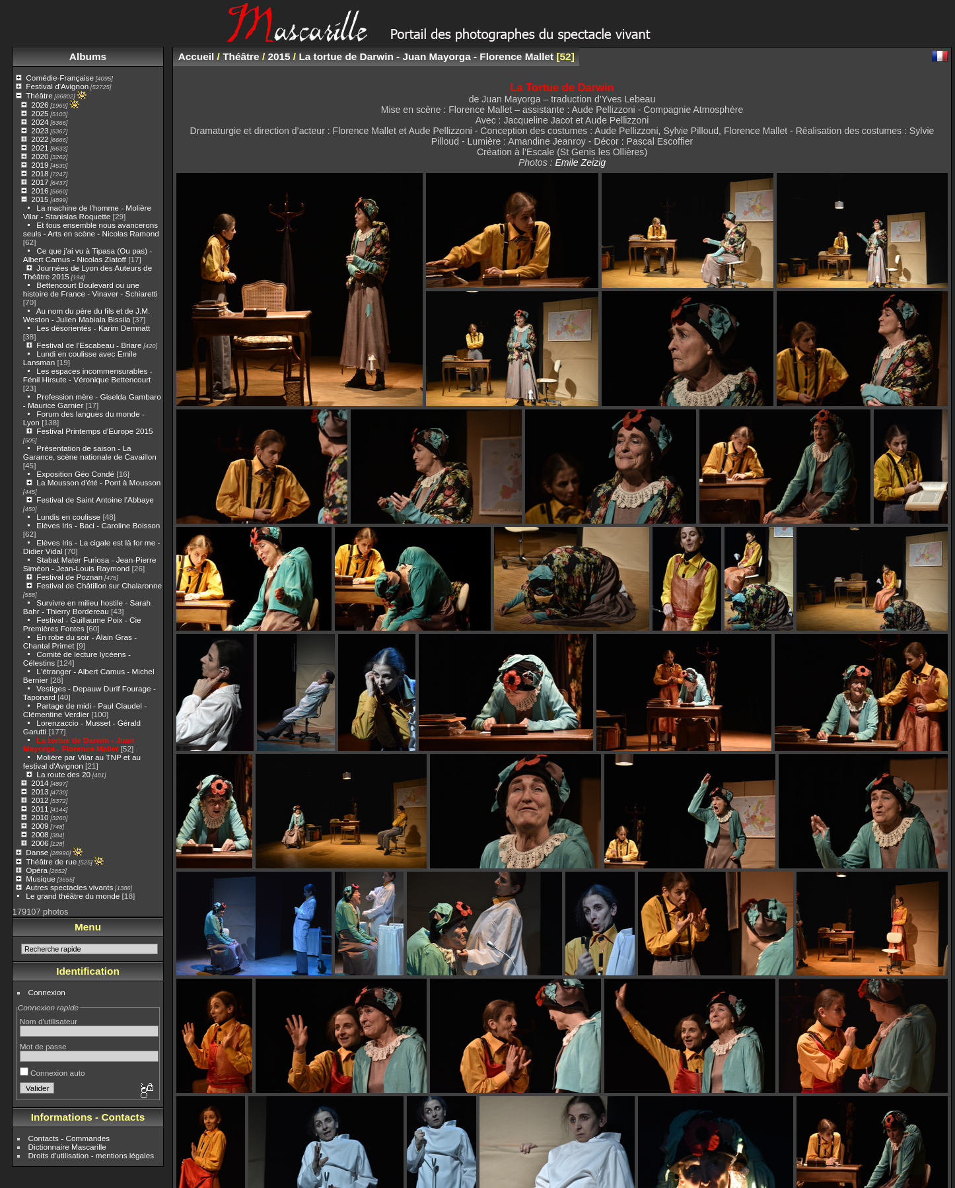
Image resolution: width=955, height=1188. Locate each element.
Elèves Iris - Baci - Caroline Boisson (98, 525)
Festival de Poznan (69, 577)
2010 (39, 817)
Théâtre (39, 95)
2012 (39, 800)
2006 (39, 843)
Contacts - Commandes (69, 1138)
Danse (37, 852)
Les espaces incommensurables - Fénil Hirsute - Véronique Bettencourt (88, 375)
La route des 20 (63, 774)
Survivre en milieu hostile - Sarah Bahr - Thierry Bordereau (87, 606)
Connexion (46, 992)
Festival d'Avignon (57, 86)
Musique (40, 878)
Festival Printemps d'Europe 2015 (94, 431)
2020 (39, 156)
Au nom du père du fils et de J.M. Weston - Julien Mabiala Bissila (87, 315)
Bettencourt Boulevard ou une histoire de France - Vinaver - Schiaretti (90, 289)
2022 (39, 139)
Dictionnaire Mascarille (67, 1146)
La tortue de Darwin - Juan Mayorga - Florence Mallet (78, 744)
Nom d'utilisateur (48, 1021)
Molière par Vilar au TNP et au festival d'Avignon (82, 761)
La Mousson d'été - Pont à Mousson (98, 482)
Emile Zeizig (580, 162)
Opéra (37, 870)
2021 (39, 147)
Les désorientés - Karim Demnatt (93, 328)
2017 (39, 182)
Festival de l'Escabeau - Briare (88, 345)
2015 (39, 199)
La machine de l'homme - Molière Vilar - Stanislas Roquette (87, 212)
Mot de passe (43, 1046)
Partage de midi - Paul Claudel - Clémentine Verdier (85, 709)
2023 (39, 130)
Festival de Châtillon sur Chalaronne (99, 585)
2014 (39, 783)
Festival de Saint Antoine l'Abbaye (95, 499)
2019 (39, 164)
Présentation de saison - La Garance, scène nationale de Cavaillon (90, 452)
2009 (39, 825)
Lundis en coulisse (68, 516)
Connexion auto (52, 1072)
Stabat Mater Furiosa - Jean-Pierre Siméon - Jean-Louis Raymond (90, 564)
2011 (39, 808)
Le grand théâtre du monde (73, 895)
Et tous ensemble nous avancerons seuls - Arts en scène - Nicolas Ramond (91, 229)
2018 (39, 173)
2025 (39, 113)
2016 (39, 190)
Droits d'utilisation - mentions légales (91, 1155)
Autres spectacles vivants (70, 887)
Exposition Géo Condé (75, 474)
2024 (39, 122)
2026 (39, 104)
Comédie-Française (60, 77)
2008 (39, 834)
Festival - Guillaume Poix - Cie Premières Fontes (82, 624)
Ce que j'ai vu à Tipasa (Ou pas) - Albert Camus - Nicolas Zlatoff (87, 254)
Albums (87, 56)
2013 (39, 791)
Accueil (196, 56)
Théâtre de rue (51, 861)
